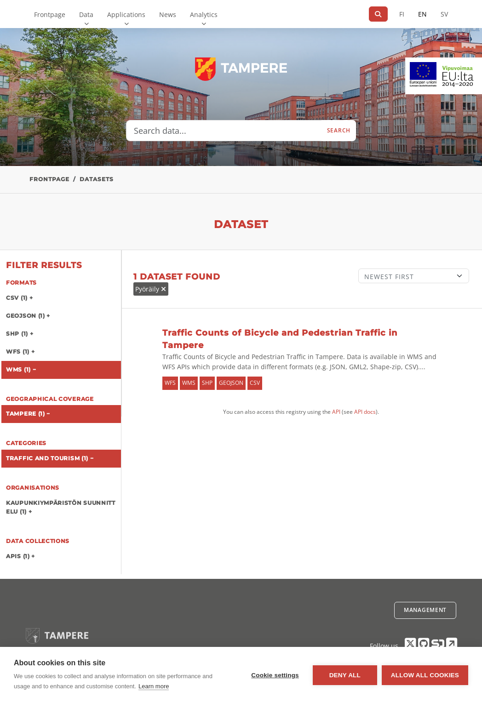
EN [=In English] (422, 14)
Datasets (97, 179)
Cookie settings (275, 675)
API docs (365, 412)
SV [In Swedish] (444, 14)
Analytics (204, 14)
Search (338, 130)
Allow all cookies (425, 675)
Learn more (153, 686)
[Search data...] (224, 130)
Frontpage (49, 14)
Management (425, 610)
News (167, 14)
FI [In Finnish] (401, 14)
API (336, 412)
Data (86, 14)
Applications (126, 14)
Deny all (345, 675)
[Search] (378, 14)
